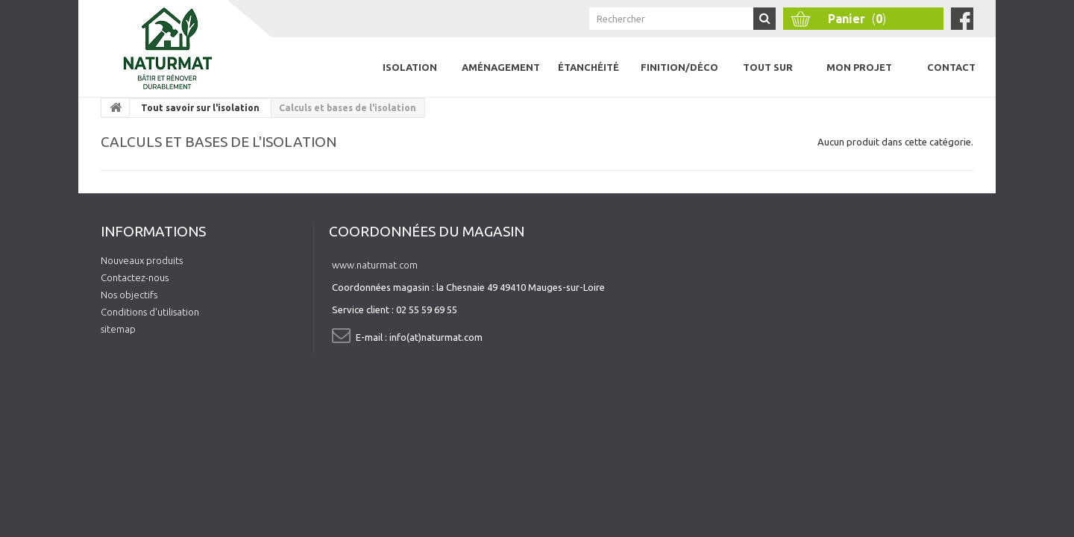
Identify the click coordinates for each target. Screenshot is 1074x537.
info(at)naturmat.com (436, 337)
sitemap (118, 329)
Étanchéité (588, 67)
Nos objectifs (129, 294)
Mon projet (859, 67)
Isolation (410, 67)
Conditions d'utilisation (150, 312)
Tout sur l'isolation (767, 79)
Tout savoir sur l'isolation (200, 108)
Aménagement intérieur (501, 79)
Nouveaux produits (142, 260)
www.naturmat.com (375, 265)
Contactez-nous (135, 277)
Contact (951, 67)
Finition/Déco (679, 67)
